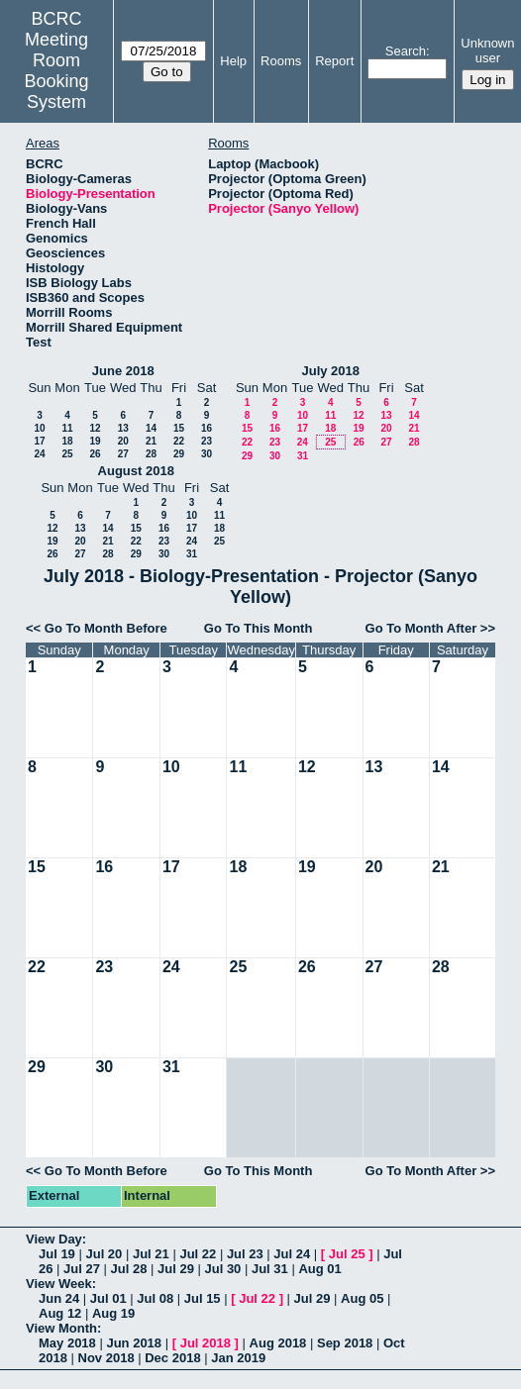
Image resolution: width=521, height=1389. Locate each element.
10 (39, 428)
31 (302, 455)
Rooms (280, 60)
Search (405, 51)
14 (151, 428)
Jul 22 (197, 1253)
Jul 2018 (205, 1343)
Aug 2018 (278, 1343)
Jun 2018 (133, 1343)
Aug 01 (319, 1268)
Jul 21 (151, 1253)
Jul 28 (129, 1268)
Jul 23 (245, 1253)
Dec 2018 (172, 1357)
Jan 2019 (238, 1357)
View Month (61, 1328)
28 (151, 453)
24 (39, 453)
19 (94, 441)
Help (233, 60)
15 (178, 428)
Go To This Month (258, 628)
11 (66, 428)
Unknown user (487, 50)
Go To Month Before (106, 628)
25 (66, 453)
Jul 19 (57, 1253)
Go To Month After (421, 628)
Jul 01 (108, 1298)
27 (123, 453)
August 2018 (136, 470)
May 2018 (67, 1343)
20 (123, 441)
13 (123, 428)
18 (66, 441)
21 (151, 441)
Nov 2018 (106, 1357)
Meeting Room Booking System (57, 71)
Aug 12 (60, 1313)
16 (206, 428)
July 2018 (330, 370)
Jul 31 (270, 1268)
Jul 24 (291, 1253)
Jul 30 (222, 1268)
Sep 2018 (344, 1343)
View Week (59, 1283)
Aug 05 (362, 1298)
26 (94, 453)
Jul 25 (347, 1253)
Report (334, 60)
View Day (54, 1239)
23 (206, 441)
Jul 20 (103, 1253)
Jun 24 (59, 1298)
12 (94, 428)
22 (178, 441)
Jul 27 (81, 1268)
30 (206, 453)
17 (39, 441)
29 (178, 453)
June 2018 (123, 370)
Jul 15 (202, 1298)
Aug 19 (113, 1313)
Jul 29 (175, 1268)
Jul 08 (155, 1298)
